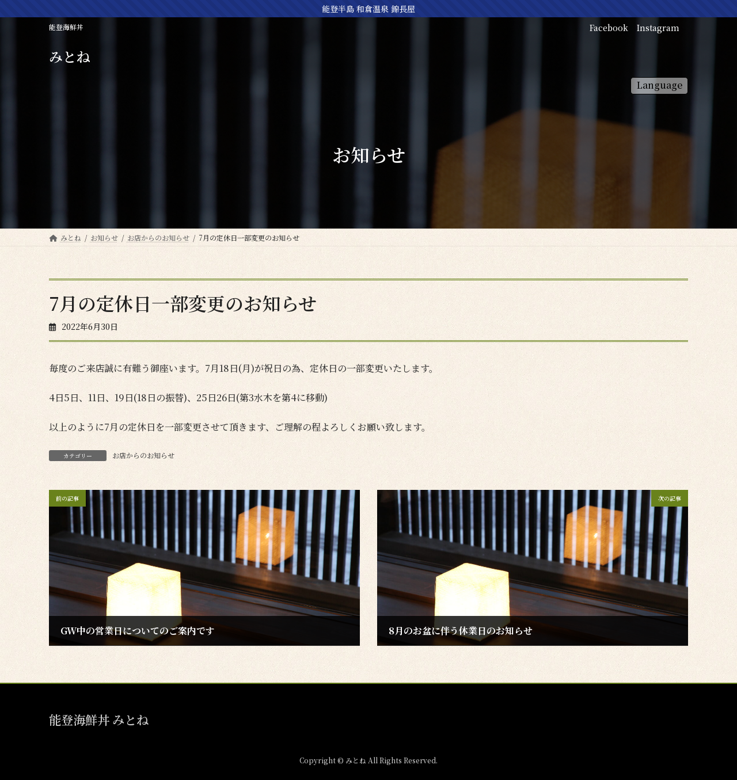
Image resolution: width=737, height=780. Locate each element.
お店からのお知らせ (143, 455)
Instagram (658, 27)
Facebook (609, 27)
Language (659, 85)
